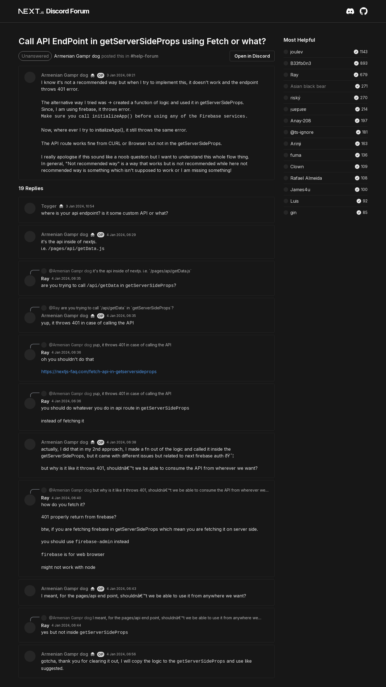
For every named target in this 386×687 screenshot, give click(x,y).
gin (293, 212)
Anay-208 (300, 120)
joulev (296, 52)
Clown (297, 166)
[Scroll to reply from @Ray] (146, 308)
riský (295, 98)
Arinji (295, 143)
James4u (300, 189)
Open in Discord (252, 56)
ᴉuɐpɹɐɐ (298, 109)
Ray (45, 278)
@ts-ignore (302, 132)
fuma (295, 155)
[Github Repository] (364, 11)
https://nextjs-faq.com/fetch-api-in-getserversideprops (99, 371)
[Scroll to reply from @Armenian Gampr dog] (146, 271)
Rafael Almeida (306, 178)
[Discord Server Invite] (350, 11)
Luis (294, 201)
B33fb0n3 (300, 63)
